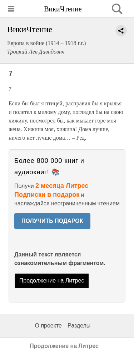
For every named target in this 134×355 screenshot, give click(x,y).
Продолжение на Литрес (51, 281)
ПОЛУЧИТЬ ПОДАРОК (52, 221)
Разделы (79, 325)
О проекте (48, 325)
